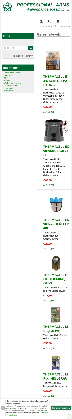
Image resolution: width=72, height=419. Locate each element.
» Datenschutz (8, 75)
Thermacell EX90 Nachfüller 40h (56, 223)
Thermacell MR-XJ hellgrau (55, 376)
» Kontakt (6, 80)
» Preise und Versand (11, 72)
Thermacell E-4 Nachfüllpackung (55, 80)
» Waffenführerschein (12, 83)
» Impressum (8, 88)
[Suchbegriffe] (15, 48)
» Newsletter (8, 90)
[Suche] (30, 48)
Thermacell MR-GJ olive (55, 328)
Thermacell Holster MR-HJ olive (55, 278)
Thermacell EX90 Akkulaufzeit (56, 150)
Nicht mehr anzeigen (61, 408)
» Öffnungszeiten (10, 85)
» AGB (5, 78)
